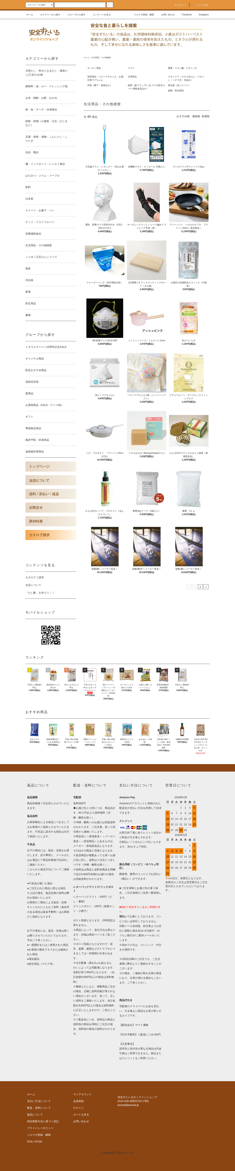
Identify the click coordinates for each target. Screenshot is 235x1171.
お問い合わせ (166, 14)
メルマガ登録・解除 (141, 14)
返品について (35, 1114)
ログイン (78, 1107)
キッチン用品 (94, 68)
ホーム (29, 14)
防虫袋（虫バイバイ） (179, 85)
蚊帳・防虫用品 (176, 90)
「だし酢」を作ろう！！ (39, 592)
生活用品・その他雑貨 (101, 57)
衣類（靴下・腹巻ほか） (99, 85)
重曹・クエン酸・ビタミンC (182, 68)
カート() (200, 5)
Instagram (201, 14)
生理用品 (132, 76)
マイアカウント (82, 1094)
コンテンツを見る (99, 14)
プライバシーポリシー (40, 1128)
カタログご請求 (34, 577)
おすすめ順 (183, 116)
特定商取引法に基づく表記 (43, 1121)
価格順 (196, 116)
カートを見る (81, 1114)
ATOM (38, 1141)
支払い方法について (39, 1101)
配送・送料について (39, 1107)
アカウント (178, 5)
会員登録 (78, 1101)
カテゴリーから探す (48, 14)
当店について (33, 585)
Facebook (184, 14)
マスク (131, 68)
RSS (30, 1141)
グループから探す (74, 14)
